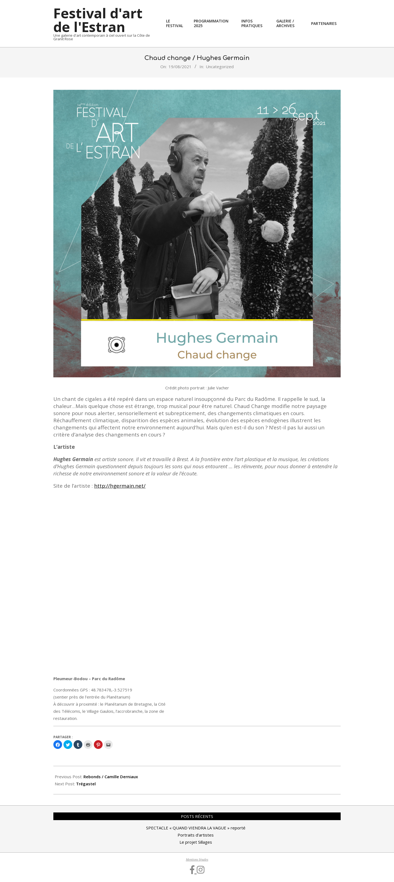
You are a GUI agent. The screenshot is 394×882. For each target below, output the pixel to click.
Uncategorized (220, 66)
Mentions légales (197, 859)
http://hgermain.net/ (120, 485)
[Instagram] (200, 870)
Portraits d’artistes (196, 835)
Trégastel (86, 783)
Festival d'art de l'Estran (98, 20)
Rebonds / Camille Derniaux (110, 776)
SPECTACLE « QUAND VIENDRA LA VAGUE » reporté (195, 828)
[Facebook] (193, 870)
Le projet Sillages (195, 842)
